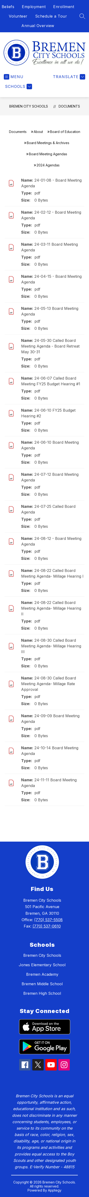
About (38, 132)
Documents (69, 106)
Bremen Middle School (42, 983)
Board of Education (65, 132)
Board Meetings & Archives (48, 143)
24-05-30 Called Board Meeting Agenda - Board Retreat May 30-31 (50, 346)
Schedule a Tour (51, 16)
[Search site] (82, 16)
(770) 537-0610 (47, 926)
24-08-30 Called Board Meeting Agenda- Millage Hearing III (51, 646)
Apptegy (54, 1190)
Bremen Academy (42, 974)
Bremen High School (42, 993)
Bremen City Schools (28, 106)
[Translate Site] (68, 77)
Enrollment (63, 6)
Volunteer (18, 16)
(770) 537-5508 (48, 919)
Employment (34, 6)
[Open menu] (13, 77)
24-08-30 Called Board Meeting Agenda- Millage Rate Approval (48, 684)
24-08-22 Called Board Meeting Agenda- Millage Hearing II (51, 608)
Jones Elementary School (42, 964)
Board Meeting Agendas (48, 154)
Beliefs (8, 6)
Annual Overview (37, 25)
